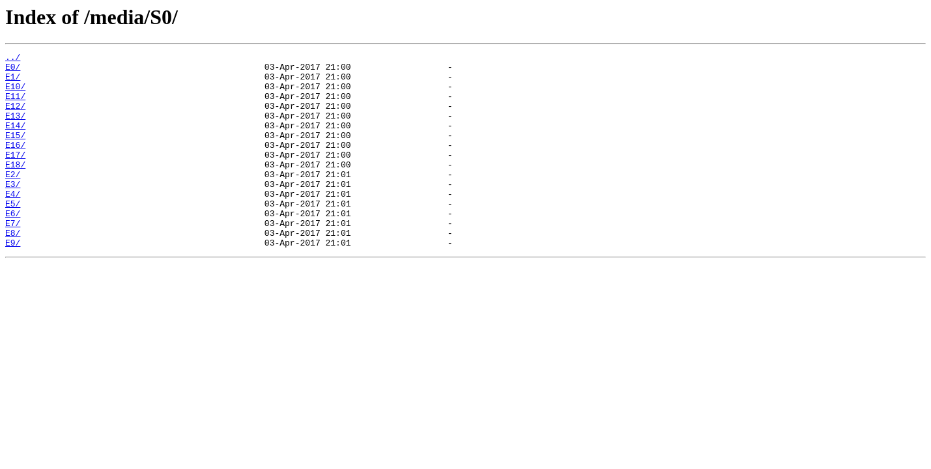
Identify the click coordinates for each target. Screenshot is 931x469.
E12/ (15, 117)
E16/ (15, 164)
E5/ (12, 234)
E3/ (12, 211)
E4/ (12, 223)
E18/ (15, 187)
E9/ (12, 281)
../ (12, 58)
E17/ (15, 176)
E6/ (12, 246)
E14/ (15, 141)
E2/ (12, 199)
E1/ (12, 82)
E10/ (15, 94)
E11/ (15, 105)
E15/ (15, 152)
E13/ (15, 129)
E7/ (12, 258)
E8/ (12, 270)
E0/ (12, 70)
